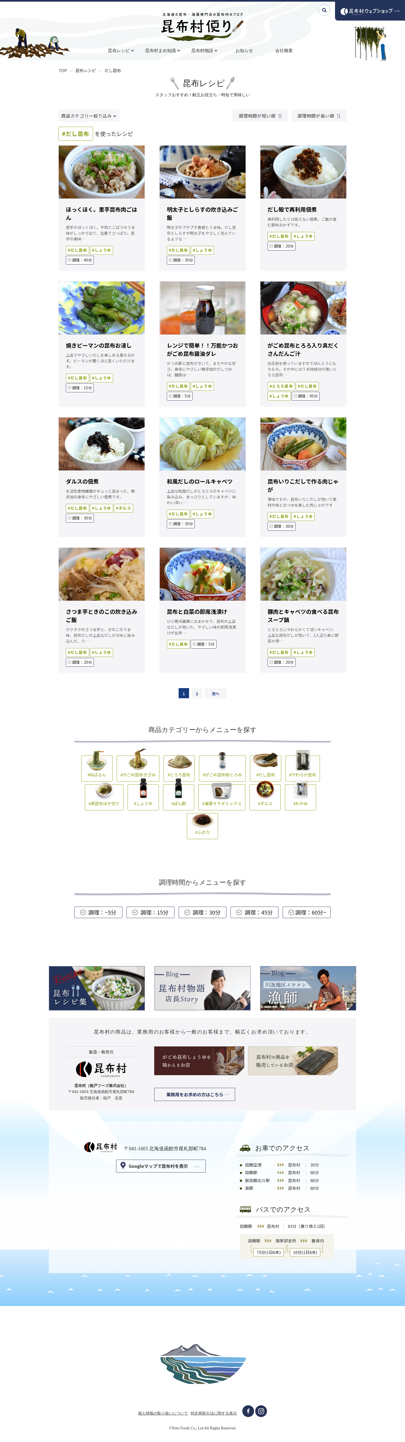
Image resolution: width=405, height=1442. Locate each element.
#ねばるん (97, 768)
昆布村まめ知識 (160, 50)
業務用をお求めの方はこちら (194, 1096)
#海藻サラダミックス (221, 797)
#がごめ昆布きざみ (138, 768)
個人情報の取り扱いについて (163, 1415)
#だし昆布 (266, 768)
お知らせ (244, 50)
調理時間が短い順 (260, 115)
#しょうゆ (143, 797)
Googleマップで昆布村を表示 (158, 1168)
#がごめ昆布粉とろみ (222, 768)
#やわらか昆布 (303, 768)
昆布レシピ (119, 50)
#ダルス (265, 797)
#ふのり (202, 826)
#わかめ (300, 797)
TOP (62, 70)
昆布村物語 (202, 50)
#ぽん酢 (179, 797)
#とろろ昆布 (179, 768)
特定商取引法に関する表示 (214, 1415)
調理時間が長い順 (319, 115)
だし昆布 (113, 70)
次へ (217, 694)
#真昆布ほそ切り (104, 797)
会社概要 (284, 50)
